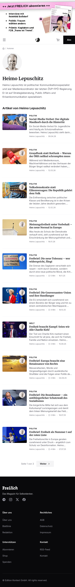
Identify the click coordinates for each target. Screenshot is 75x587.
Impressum (45, 532)
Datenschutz (46, 526)
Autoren (10, 48)
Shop (5, 555)
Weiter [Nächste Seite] (45, 463)
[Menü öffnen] (4, 40)
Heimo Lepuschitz (37, 136)
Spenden (6, 562)
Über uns (7, 520)
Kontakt (44, 555)
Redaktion (7, 532)
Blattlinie (6, 526)
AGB (42, 520)
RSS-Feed (45, 549)
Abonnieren (8, 549)
